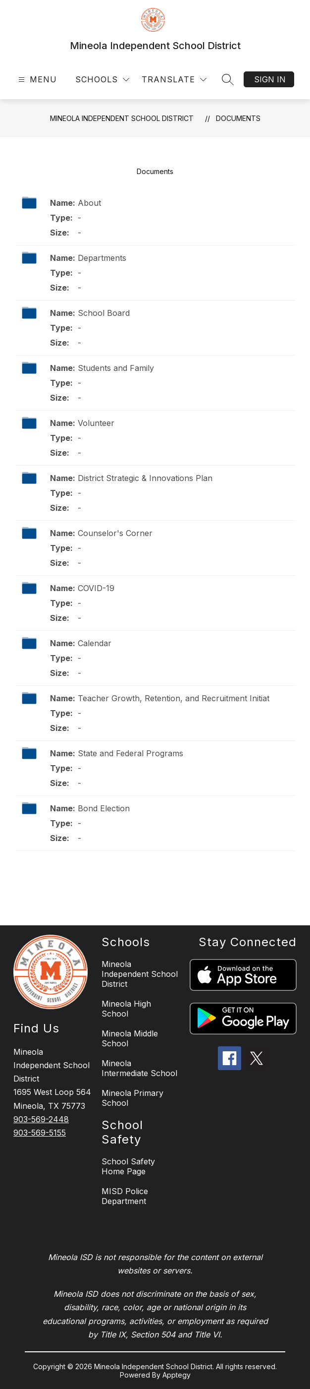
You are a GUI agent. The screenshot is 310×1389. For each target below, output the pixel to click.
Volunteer (96, 423)
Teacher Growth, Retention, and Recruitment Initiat (173, 698)
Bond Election (104, 808)
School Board (104, 313)
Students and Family (116, 368)
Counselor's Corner (115, 533)
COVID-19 (96, 588)
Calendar (94, 643)
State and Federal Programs (130, 753)
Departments (102, 258)
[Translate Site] (174, 79)
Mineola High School (126, 1009)
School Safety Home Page (128, 1166)
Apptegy (176, 1375)
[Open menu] (36, 79)
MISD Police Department (125, 1196)
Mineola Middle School (130, 1038)
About (89, 203)
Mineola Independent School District (122, 118)
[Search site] (228, 79)
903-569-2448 (41, 1119)
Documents (238, 118)
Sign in (270, 79)
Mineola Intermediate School (139, 1068)
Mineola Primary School (132, 1098)
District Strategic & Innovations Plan (145, 478)
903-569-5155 (39, 1133)
